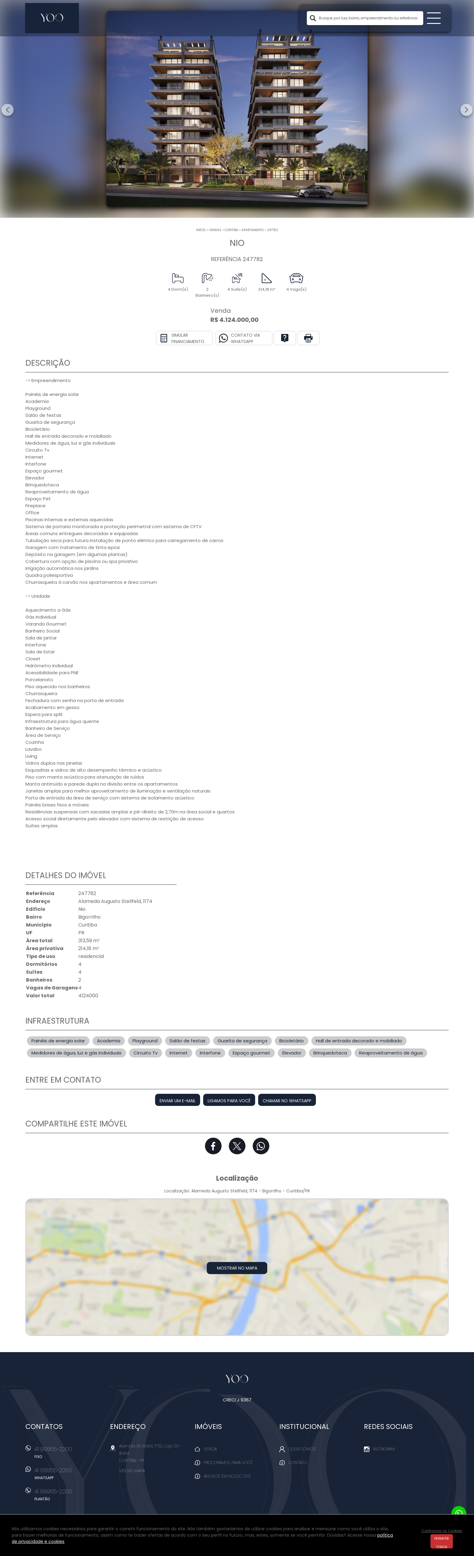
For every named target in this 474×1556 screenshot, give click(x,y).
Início (201, 230)
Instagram (384, 1449)
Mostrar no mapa (237, 1268)
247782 (272, 230)
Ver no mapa (132, 1471)
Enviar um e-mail (178, 1101)
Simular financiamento (187, 338)
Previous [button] (8, 110)
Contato (297, 1463)
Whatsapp (261, 1146)
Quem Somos (302, 1449)
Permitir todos (441, 1542)
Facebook (213, 1146)
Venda (210, 1449)
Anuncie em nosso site (227, 1476)
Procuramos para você (228, 1463)
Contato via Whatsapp (245, 338)
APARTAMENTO (253, 230)
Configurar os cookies (441, 1530)
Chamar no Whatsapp (287, 1101)
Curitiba (231, 230)
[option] (237, 109)
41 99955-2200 (69, 1454)
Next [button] (466, 110)
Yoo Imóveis (237, 1379)
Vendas (215, 230)
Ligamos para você (229, 1101)
